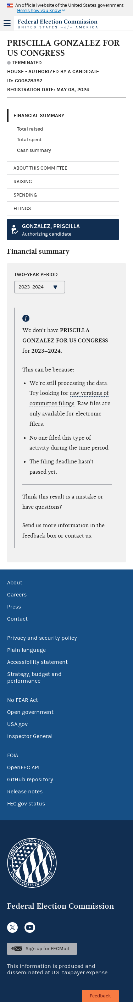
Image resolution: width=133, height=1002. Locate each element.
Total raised (30, 129)
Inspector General (29, 736)
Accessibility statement (37, 662)
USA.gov (17, 724)
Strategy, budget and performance (34, 677)
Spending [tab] (25, 195)
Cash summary (34, 150)
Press (14, 607)
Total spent (29, 140)
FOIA (12, 755)
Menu (7, 23)
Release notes (25, 791)
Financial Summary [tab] (38, 115)
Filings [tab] (22, 208)
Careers (17, 594)
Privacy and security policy (42, 638)
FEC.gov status (26, 803)
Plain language (26, 650)
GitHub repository (30, 779)
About (14, 582)
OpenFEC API (23, 767)
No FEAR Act (22, 700)
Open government (30, 712)
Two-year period (36, 274)
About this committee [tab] (40, 168)
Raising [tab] (22, 182)
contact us (78, 536)
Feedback (100, 996)
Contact (17, 619)
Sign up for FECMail (47, 949)
